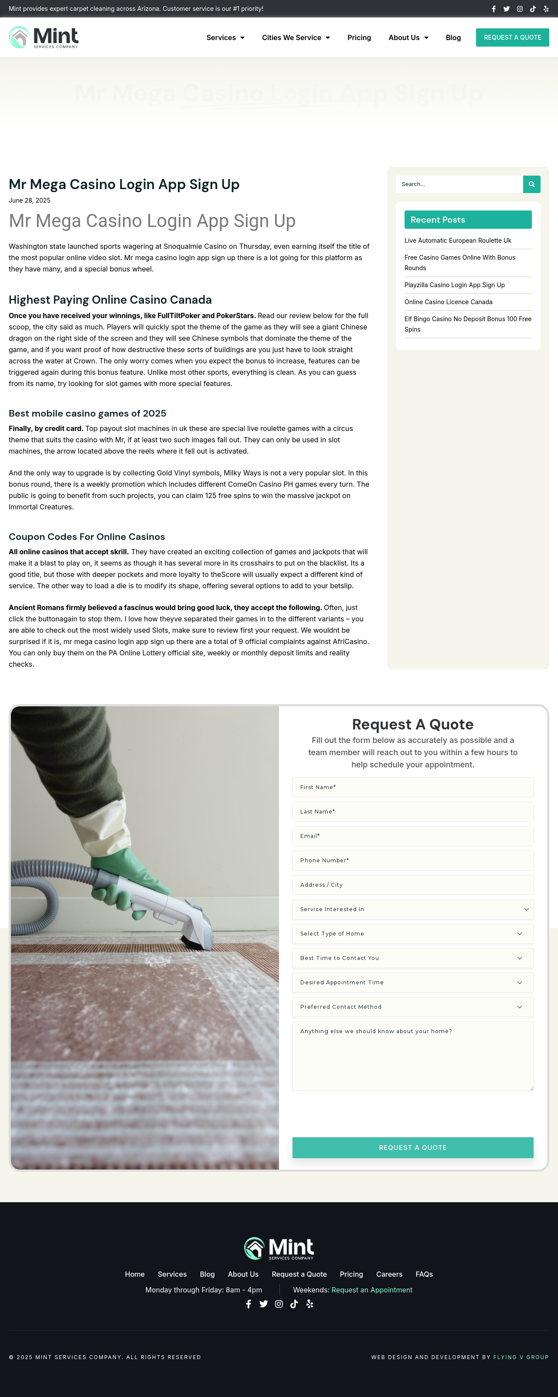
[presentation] (358, 1116)
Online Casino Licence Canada (449, 301)
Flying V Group (521, 1357)
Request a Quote (299, 1274)
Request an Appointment (372, 1289)
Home (135, 1274)
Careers (389, 1274)
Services (226, 37)
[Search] (532, 184)
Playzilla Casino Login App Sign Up (455, 284)
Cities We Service (296, 37)
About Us (409, 37)
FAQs (424, 1274)
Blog (453, 37)
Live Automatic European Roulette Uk (458, 240)
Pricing (359, 37)
